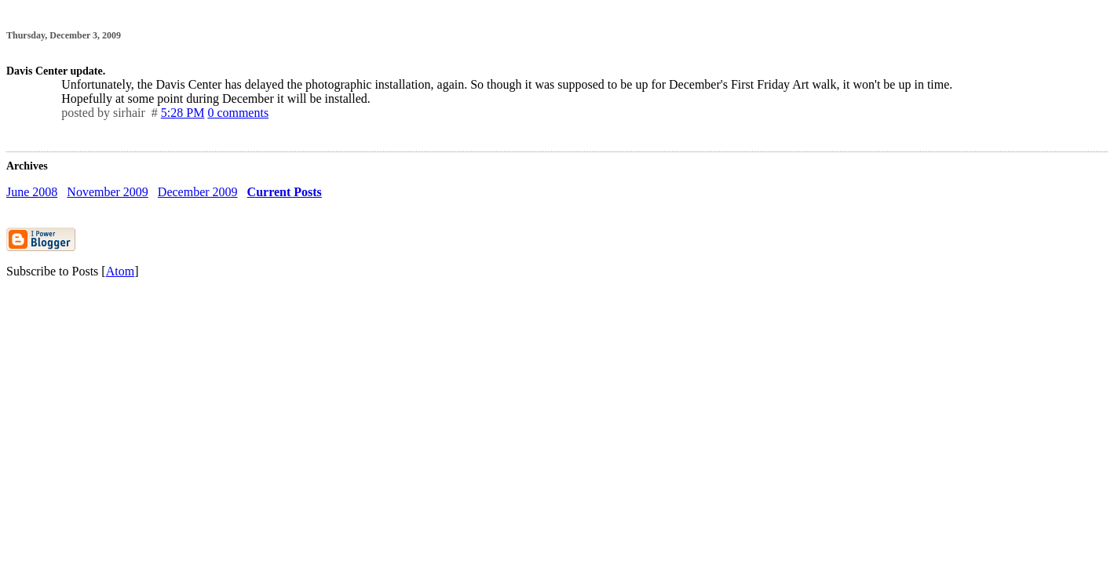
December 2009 (198, 192)
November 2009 (107, 192)
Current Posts (284, 192)
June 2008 (31, 192)
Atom (120, 271)
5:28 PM (183, 112)
